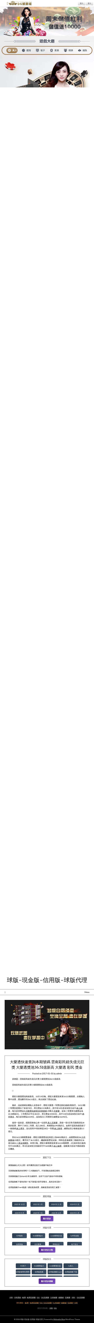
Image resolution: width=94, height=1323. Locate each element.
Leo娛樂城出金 (56, 1236)
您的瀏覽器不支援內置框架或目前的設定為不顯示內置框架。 (47, 43)
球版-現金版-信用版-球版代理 (47, 980)
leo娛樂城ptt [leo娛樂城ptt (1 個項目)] (39, 1266)
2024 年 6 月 (56, 1213)
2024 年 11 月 (56, 1204)
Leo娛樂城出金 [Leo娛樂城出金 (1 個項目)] (55, 1266)
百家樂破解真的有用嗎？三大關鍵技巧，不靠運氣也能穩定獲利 (34, 1171)
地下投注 (74, 1244)
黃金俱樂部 (23, 1143)
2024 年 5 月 (74, 1213)
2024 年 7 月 (38, 1213)
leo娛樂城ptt (38, 1236)
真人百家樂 (53, 1122)
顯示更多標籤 (47, 1281)
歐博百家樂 (31, 1297)
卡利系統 (17, 1297)
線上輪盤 (58, 1146)
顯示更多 (47, 1218)
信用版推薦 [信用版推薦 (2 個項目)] (39, 1272)
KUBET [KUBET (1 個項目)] (23, 1266)
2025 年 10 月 (19, 1204)
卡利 (11, 1297)
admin (59, 1073)
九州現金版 (74, 1236)
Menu (86, 992)
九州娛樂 (53, 1297)
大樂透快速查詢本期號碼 (36, 1111)
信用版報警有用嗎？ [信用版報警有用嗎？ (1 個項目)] (23, 1272)
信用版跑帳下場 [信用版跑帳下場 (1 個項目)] (71, 1272)
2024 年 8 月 (19, 1213)
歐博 (24, 1297)
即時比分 (56, 1244)
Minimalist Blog (59, 1319)
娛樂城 (61, 1297)
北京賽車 (37, 1244)
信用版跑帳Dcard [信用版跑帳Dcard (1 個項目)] (55, 1272)
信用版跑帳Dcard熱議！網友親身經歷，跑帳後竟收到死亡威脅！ (34, 1187)
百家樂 (57, 1111)
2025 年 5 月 (38, 1204)
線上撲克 (20, 1128)
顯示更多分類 (47, 1250)
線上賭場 (58, 1128)
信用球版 (19, 1244)
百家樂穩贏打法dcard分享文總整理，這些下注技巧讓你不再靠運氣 (35, 1176)
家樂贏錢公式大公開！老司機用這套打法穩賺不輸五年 (30, 1165)
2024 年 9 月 (74, 1204)
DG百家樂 (45, 1297)
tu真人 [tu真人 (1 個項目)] (70, 1266)
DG (38, 1297)
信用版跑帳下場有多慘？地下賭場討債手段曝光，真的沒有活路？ (35, 1182)
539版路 (19, 1236)
